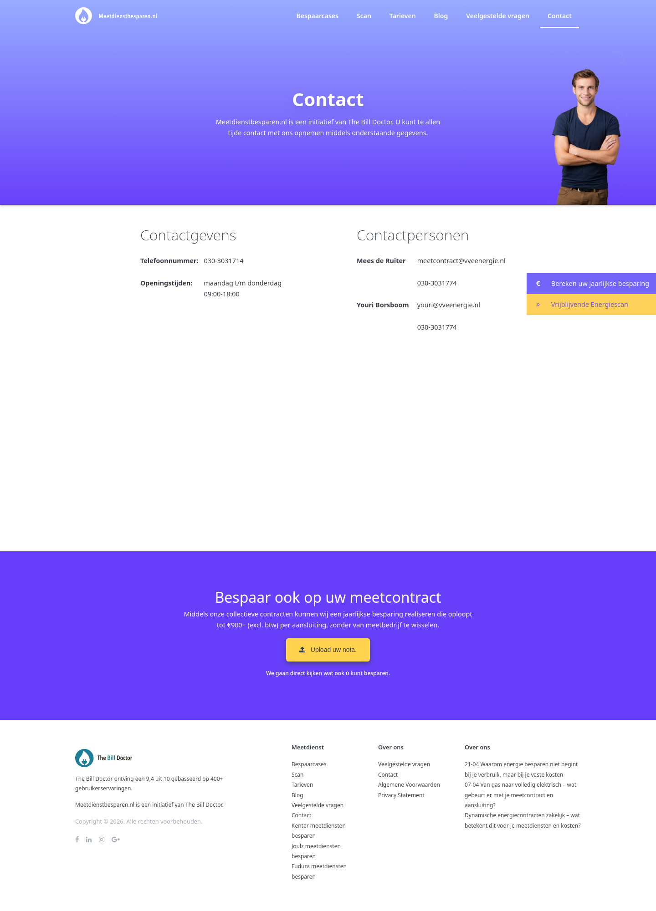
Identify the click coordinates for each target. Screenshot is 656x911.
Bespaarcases (317, 15)
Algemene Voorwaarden (409, 785)
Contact (560, 15)
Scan (364, 15)
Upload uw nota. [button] (328, 649)
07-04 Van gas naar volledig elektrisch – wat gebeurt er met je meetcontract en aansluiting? (520, 795)
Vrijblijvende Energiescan (577, 305)
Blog (441, 15)
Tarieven (403, 15)
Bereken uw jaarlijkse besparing (588, 284)
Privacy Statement (401, 795)
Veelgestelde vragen (497, 15)
